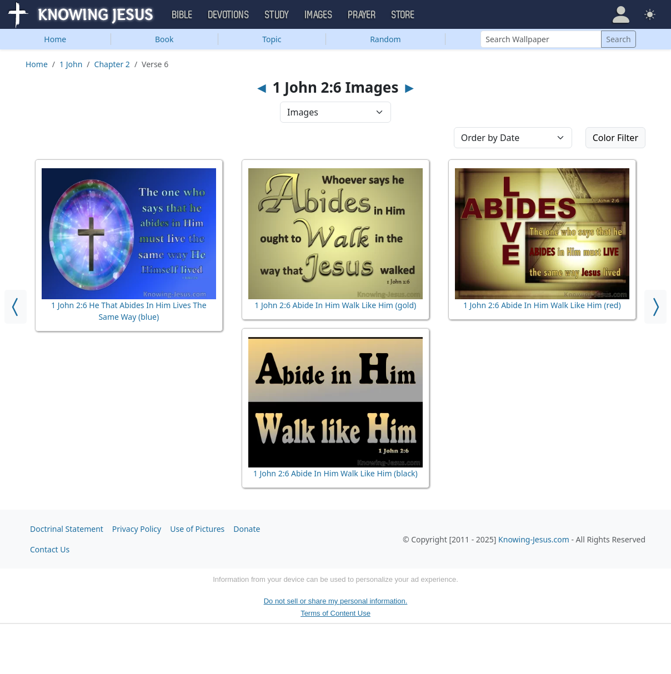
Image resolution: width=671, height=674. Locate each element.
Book (164, 39)
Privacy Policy (136, 529)
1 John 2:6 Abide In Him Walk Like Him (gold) (335, 305)
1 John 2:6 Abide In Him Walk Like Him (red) (542, 305)
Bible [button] (182, 15)
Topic (271, 39)
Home (55, 39)
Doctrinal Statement (66, 529)
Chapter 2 (112, 64)
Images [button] (319, 15)
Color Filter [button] (615, 138)
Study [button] (277, 15)
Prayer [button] (362, 15)
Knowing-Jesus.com (533, 539)
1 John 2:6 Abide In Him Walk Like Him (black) (335, 473)
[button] (621, 14)
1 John (70, 64)
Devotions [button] (228, 15)
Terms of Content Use (335, 613)
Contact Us (49, 549)
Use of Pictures (197, 529)
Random (385, 39)
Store (403, 15)
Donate (246, 529)
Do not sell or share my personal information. (336, 601)
